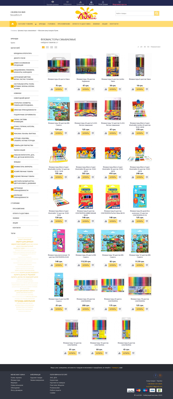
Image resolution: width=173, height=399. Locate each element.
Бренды (42, 24)
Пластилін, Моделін (57, 385)
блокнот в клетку (30, 248)
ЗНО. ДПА (53, 378)
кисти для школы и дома (21, 262)
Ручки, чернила (16, 378)
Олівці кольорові (17, 385)
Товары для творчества (22, 145)
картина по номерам (24, 257)
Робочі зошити (55, 390)
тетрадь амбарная (28, 298)
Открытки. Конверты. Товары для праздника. (22, 104)
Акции (104, 24)
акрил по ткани (19, 248)
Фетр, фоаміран (16, 390)
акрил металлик (32, 244)
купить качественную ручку (24, 270)
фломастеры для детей (25, 303)
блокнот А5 (19, 250)
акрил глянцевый (24, 239)
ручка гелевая (32, 286)
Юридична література (23, 53)
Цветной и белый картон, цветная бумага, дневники (23, 182)
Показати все (155, 47)
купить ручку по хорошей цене (24, 277)
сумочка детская (31, 296)
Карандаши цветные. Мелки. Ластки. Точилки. (22, 78)
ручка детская (24, 288)
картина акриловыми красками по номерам (25, 254)
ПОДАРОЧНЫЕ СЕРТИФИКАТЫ (25, 115)
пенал (31, 280)
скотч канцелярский (18, 296)
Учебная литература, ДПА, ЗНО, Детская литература (22, 156)
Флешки (17, 162)
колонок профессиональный (24, 266)
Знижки (96, 24)
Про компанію (64, 24)
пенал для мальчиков (30, 283)
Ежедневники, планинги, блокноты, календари (22, 71)
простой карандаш (31, 284)
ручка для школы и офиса (25, 290)
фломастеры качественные (24, 305)
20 (141, 47)
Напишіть (115, 368)
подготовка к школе (18, 284)
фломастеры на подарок (24, 307)
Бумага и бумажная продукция (20, 64)
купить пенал (15, 272)
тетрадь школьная (25, 301)
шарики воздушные (24, 311)
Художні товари (36, 378)
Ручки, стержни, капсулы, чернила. (22, 128)
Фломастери (15, 380)
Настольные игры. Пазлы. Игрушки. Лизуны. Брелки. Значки (22, 86)
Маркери (14, 383)
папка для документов (24, 279)
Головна (51, 24)
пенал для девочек (17, 283)
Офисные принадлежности (23, 110)
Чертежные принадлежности (19, 189)
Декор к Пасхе (19, 58)
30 (145, 47)
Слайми (52, 393)
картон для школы (32, 259)
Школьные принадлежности (19, 196)
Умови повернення (37, 380)
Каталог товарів (27, 24)
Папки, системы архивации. (19, 121)
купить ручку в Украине (24, 275)
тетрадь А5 (18, 298)
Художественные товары (22, 176)
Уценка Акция (19, 150)
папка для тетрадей (22, 281)
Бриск (13, 43)
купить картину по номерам (24, 268)
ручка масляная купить (24, 292)
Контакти (114, 24)
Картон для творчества (24, 237)
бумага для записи (28, 250)
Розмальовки (55, 388)
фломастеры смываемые (24, 309)
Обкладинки (15, 388)
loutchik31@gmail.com (154, 386)
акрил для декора (24, 242)
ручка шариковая (21, 294)
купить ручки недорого (29, 272)
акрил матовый (18, 244)
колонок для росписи (25, 264)
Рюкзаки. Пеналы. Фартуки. (23, 133)
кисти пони (32, 262)
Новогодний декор (22, 98)
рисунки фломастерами (19, 286)
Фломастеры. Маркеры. (22, 166)
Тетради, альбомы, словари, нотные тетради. (23, 139)
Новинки (17, 93)
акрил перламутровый (24, 246)
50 (148, 47)
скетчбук (30, 294)
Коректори (54, 380)
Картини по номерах (57, 383)
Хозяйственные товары (22, 171)
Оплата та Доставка (81, 24)
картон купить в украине (24, 261)
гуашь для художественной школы (24, 252)
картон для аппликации (18, 259)
